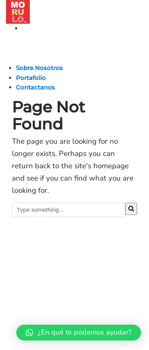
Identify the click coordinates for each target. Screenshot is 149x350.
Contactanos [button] (35, 87)
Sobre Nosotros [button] (39, 68)
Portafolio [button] (31, 78)
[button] (78, 332)
